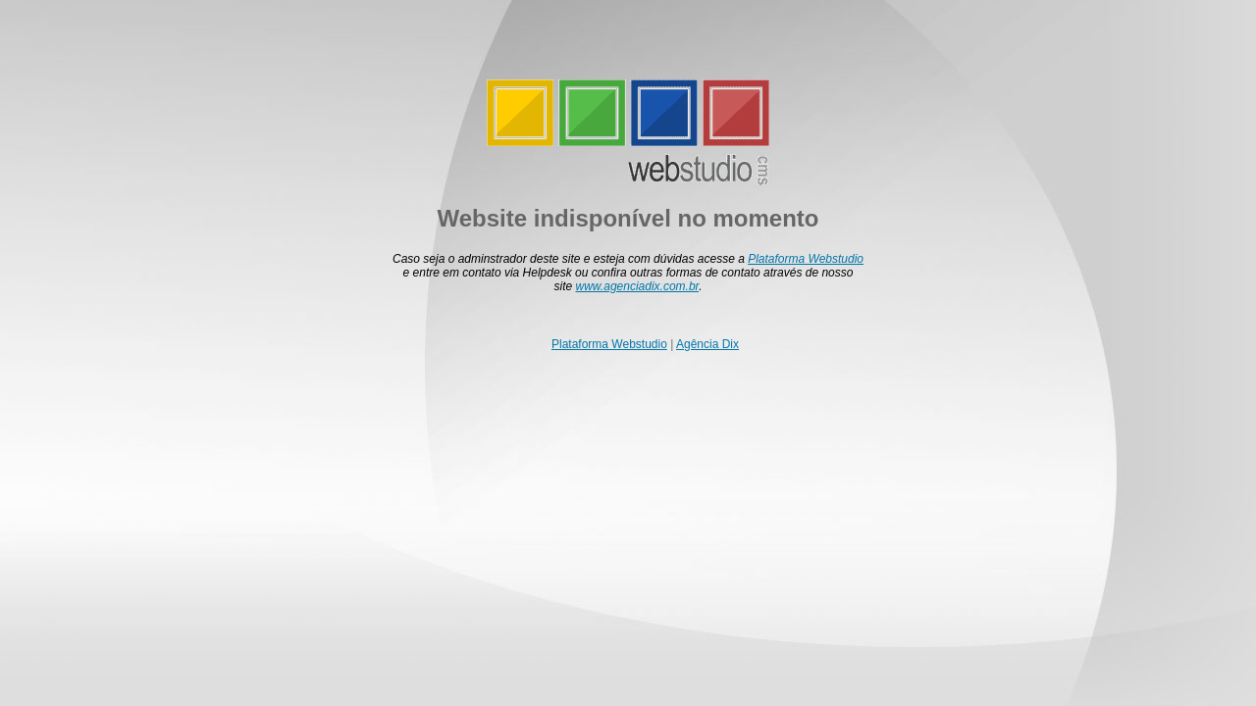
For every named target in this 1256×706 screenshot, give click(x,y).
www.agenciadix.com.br (638, 286)
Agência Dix (707, 344)
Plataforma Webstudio (806, 259)
